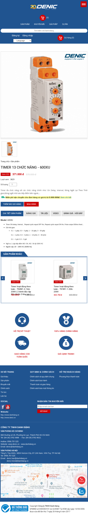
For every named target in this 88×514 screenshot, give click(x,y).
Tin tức (3, 392)
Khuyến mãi (39, 24)
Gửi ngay (44, 411)
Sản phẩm (24, 24)
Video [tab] (56, 213)
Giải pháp (53, 24)
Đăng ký (16, 35)
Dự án (65, 24)
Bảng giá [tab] (31, 213)
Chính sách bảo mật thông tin (42, 388)
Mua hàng (31, 204)
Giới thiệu (4, 377)
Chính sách (5, 388)
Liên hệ (3, 396)
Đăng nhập (28, 35)
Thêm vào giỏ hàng (12, 204)
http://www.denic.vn (8, 418)
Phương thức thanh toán (69, 377)
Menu (84, 4)
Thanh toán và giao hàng (40, 384)
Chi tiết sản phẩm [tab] (12, 213)
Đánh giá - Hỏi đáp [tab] (73, 213)
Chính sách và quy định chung (42, 377)
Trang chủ (5, 161)
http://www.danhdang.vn (10, 415)
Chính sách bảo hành (38, 380)
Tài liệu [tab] (44, 213)
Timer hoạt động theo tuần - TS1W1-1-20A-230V (64, 289)
